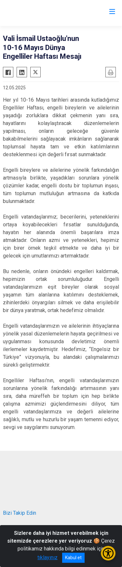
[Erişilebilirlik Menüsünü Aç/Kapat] (108, 553)
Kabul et (73, 557)
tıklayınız (47, 557)
